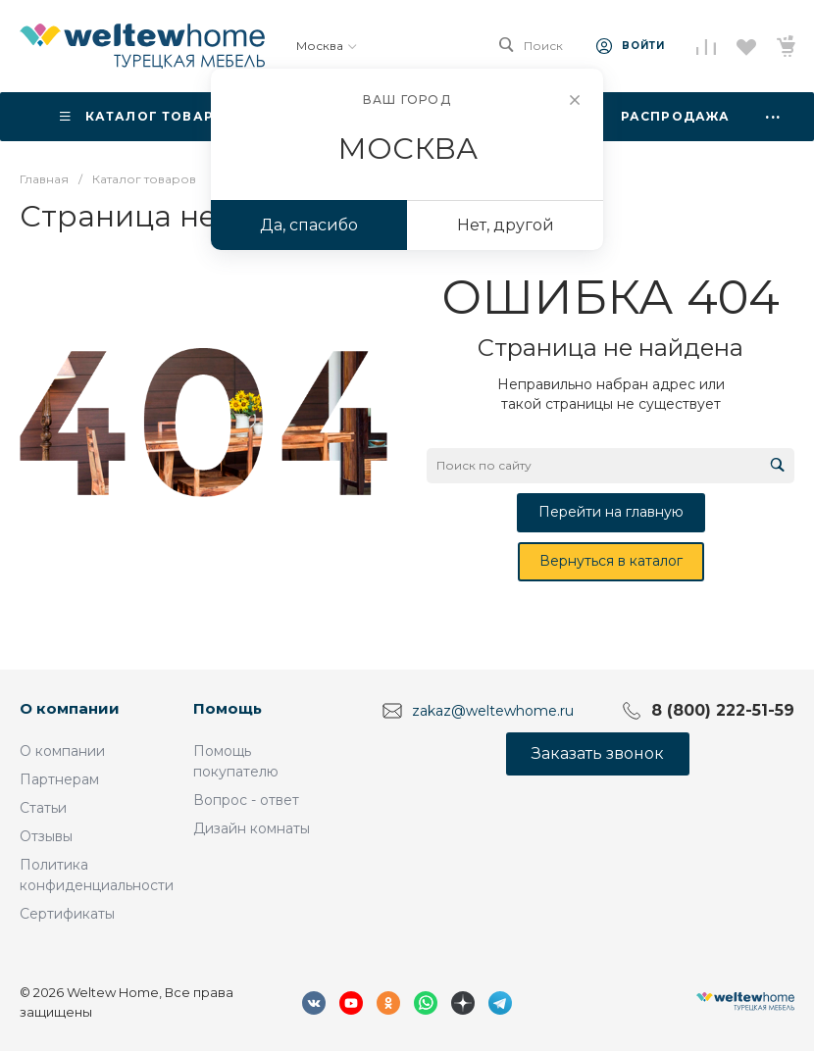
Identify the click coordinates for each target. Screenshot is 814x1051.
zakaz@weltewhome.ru (493, 711)
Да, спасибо (309, 225)
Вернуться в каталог (611, 561)
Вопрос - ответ (246, 800)
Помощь (227, 708)
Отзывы (46, 836)
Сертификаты (67, 914)
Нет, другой (505, 225)
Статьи (43, 808)
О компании (70, 708)
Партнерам (59, 779)
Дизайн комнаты (251, 828)
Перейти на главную (611, 512)
